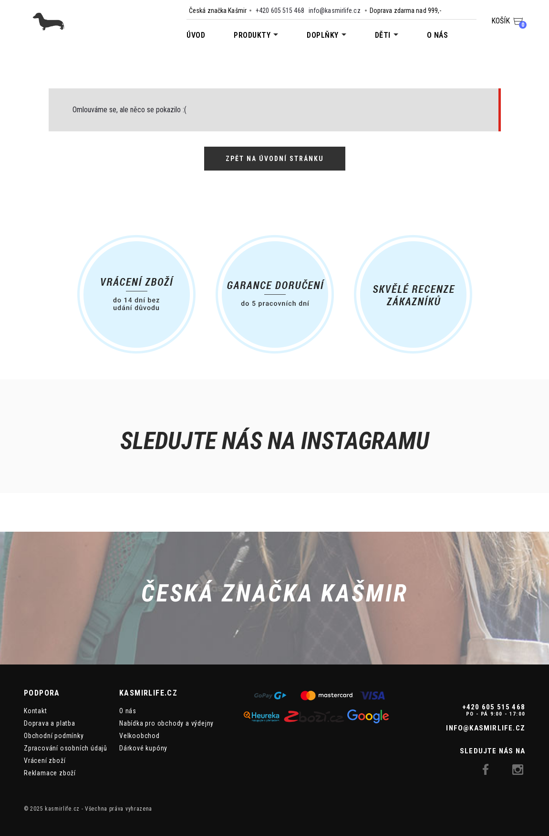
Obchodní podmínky (54, 736)
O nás (437, 35)
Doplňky (323, 35)
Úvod (195, 35)
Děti (383, 35)
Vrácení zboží (44, 760)
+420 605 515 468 (280, 10)
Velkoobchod (139, 736)
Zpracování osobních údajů (65, 748)
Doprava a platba (49, 723)
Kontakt (35, 711)
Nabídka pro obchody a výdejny (166, 723)
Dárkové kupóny (143, 748)
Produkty (252, 35)
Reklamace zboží (50, 773)
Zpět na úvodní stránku (275, 158)
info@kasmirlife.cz (335, 10)
